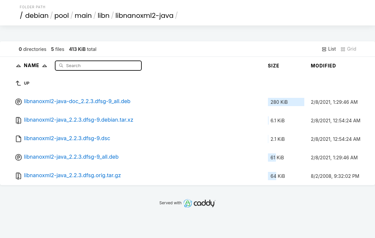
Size (274, 65)
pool (62, 15)
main (83, 15)
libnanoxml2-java (144, 15)
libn (103, 15)
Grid (348, 49)
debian (37, 15)
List (328, 49)
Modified (323, 65)
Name (37, 65)
